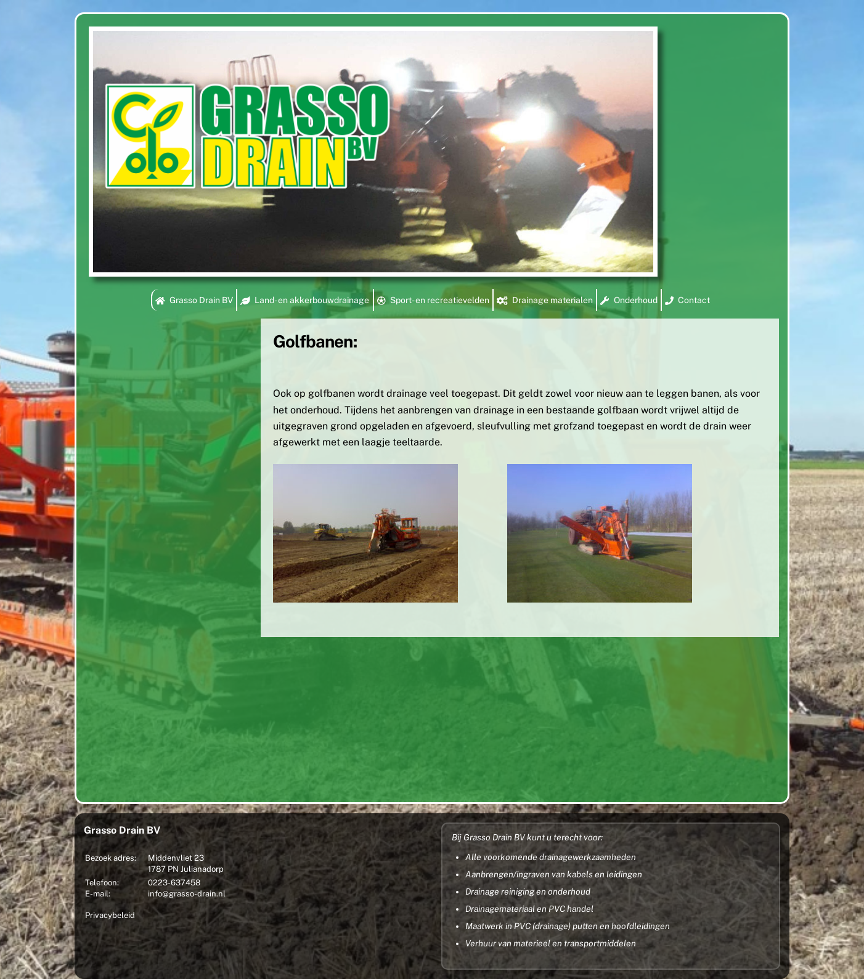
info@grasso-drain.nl (187, 893)
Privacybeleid (110, 915)
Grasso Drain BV (194, 300)
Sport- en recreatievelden (433, 300)
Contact (687, 300)
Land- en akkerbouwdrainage (304, 300)
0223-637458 (174, 882)
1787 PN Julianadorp (186, 869)
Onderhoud (628, 300)
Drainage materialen (545, 300)
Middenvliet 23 (176, 858)
